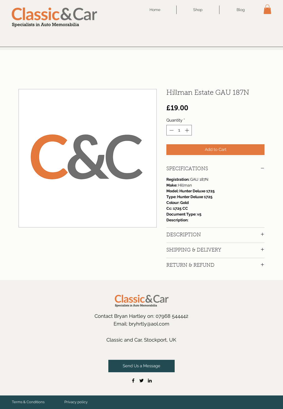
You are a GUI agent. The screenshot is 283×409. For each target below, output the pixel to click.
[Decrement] (171, 130)
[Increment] (187, 130)
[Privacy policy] (76, 402)
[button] (267, 9)
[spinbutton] (179, 130)
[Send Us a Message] (141, 366)
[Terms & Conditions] (28, 402)
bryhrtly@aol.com (149, 324)
